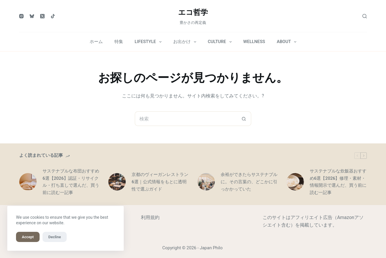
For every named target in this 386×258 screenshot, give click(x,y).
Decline (54, 237)
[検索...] (186, 118)
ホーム (96, 41)
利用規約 (150, 217)
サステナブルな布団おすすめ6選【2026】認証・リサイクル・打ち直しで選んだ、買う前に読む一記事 (71, 181)
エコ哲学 (193, 12)
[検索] (364, 16)
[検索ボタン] (244, 118)
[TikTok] (53, 16)
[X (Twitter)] (42, 16)
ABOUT (288, 41)
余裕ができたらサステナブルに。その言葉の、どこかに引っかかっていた (249, 182)
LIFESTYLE (149, 41)
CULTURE (221, 41)
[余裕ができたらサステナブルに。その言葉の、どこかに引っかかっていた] (206, 182)
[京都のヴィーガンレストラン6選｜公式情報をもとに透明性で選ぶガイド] (117, 182)
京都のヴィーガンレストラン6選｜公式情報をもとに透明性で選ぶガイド (160, 182)
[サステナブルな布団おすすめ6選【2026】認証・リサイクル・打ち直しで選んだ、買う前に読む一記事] (28, 182)
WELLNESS (254, 41)
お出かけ (186, 41)
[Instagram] (21, 16)
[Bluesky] (32, 16)
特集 (118, 41)
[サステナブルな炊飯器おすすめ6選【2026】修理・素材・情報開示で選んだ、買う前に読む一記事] (295, 182)
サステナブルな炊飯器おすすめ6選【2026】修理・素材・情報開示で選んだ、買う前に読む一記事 (338, 181)
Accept (28, 237)
